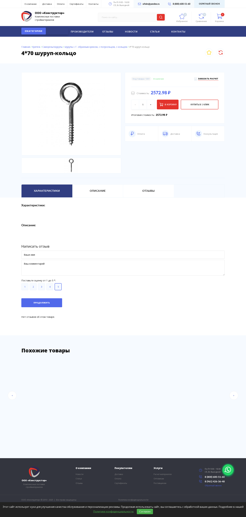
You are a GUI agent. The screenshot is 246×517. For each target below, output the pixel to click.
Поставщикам (160, 483)
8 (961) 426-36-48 (212, 481)
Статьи (155, 32)
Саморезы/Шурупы (52, 46)
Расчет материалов (162, 474)
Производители (82, 32)
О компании (30, 4)
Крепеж (36, 46)
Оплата (60, 4)
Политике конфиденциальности (113, 511)
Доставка (47, 4)
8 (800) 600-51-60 (179, 4)
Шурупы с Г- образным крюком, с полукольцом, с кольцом (95, 46)
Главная (25, 46)
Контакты (94, 4)
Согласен (144, 511)
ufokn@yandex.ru (149, 4)
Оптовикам (159, 478)
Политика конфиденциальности (133, 499)
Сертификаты (76, 4)
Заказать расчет (208, 79)
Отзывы (107, 32)
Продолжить (42, 302)
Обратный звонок (209, 4)
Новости (131, 32)
